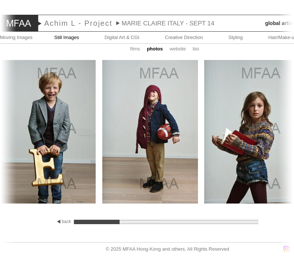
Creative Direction (184, 37)
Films (135, 49)
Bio (196, 49)
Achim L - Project (78, 23)
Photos (155, 49)
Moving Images (16, 37)
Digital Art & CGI (122, 37)
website (178, 49)
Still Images (66, 37)
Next (272, 132)
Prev (21, 132)
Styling (236, 37)
